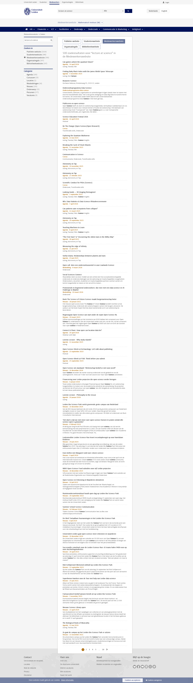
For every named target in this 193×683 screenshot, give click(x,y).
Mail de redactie (30, 668)
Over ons (63, 661)
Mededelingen (38, 83)
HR (31, 29)
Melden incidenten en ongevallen (108, 664)
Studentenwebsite (38, 54)
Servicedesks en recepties (33, 661)
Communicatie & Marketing (115, 29)
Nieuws (38, 86)
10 (103, 649)
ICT (52, 29)
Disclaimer (28, 675)
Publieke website (38, 51)
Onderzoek (93, 29)
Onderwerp (38, 89)
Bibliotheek (79, 2)
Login (167, 2)
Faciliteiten (64, 29)
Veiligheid (136, 29)
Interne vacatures (66, 668)
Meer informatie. (67, 680)
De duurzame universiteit (69, 664)
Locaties (38, 80)
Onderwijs (78, 29)
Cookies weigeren (155, 680)
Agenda (38, 74)
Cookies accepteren (132, 680)
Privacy (26, 671)
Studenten (43, 2)
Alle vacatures (65, 671)
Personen (38, 92)
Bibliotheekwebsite (38, 63)
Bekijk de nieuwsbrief (141, 661)
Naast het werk (66, 675)
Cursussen (38, 77)
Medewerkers (54, 2)
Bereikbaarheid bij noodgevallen (108, 661)
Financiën (42, 29)
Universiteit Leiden (30, 2)
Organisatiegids (67, 2)
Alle (105, 11)
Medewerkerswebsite (31, 34)
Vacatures (38, 95)
